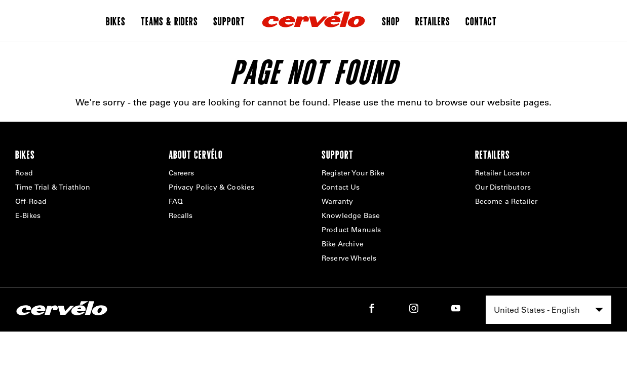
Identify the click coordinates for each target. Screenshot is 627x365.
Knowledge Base (351, 215)
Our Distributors (503, 187)
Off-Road (31, 201)
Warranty (337, 201)
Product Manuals (351, 229)
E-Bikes (28, 215)
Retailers (432, 21)
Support (229, 21)
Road (24, 172)
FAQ (176, 201)
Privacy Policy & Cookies (212, 187)
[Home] (313, 20)
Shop (391, 21)
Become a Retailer (506, 201)
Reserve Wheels (349, 258)
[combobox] (548, 309)
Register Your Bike (353, 172)
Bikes (116, 21)
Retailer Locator (502, 172)
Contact (481, 21)
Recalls (181, 215)
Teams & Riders (169, 21)
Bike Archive (343, 243)
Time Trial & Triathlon (53, 187)
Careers (181, 172)
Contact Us (341, 187)
